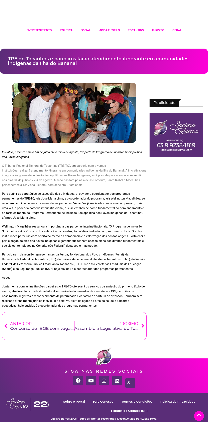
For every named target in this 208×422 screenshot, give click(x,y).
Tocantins (136, 30)
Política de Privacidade (178, 401)
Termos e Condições (136, 401)
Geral (177, 30)
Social (85, 30)
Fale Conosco (103, 401)
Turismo (158, 30)
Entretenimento (39, 30)
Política (66, 30)
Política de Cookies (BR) (129, 411)
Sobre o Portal (74, 401)
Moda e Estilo (109, 30)
